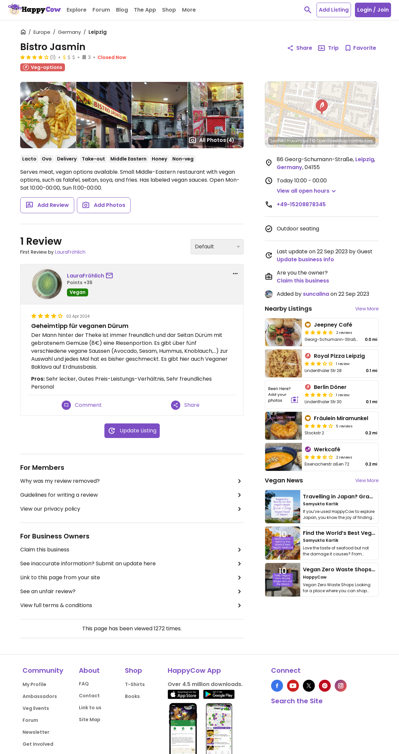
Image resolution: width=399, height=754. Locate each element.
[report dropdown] (235, 274)
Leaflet (277, 141)
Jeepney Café (333, 325)
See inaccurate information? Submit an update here (132, 564)
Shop (133, 670)
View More (367, 308)
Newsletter (36, 732)
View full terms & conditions (132, 605)
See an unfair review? (132, 592)
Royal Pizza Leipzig (339, 356)
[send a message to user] (111, 276)
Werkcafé (327, 449)
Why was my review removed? (132, 481)
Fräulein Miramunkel (341, 418)
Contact (89, 695)
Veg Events (36, 708)
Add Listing (334, 10)
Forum (30, 720)
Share (185, 405)
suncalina (316, 294)
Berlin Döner (330, 387)
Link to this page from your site (132, 578)
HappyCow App (194, 670)
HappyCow (314, 577)
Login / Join (373, 10)
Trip (328, 48)
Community (43, 670)
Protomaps (298, 141)
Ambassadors (40, 696)
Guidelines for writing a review (132, 495)
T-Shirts (135, 684)
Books (132, 696)
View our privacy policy (132, 509)
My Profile (34, 684)
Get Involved (38, 744)
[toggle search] (308, 10)
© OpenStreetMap (329, 141)
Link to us (90, 707)
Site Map (89, 719)
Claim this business (132, 550)
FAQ (84, 683)
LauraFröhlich (70, 252)
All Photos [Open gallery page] (211, 140)
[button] (322, 107)
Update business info (305, 259)
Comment (82, 405)
